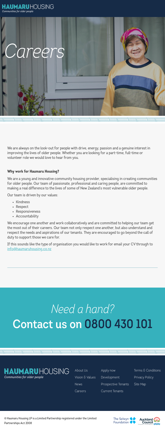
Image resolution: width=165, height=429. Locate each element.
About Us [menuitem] (81, 370)
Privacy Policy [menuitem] (143, 377)
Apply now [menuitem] (108, 370)
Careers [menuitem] (80, 391)
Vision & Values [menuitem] (85, 377)
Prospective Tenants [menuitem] (115, 384)
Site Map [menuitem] (140, 384)
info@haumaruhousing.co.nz (29, 249)
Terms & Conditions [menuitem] (147, 370)
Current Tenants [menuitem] (112, 391)
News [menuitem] (78, 384)
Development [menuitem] (110, 377)
